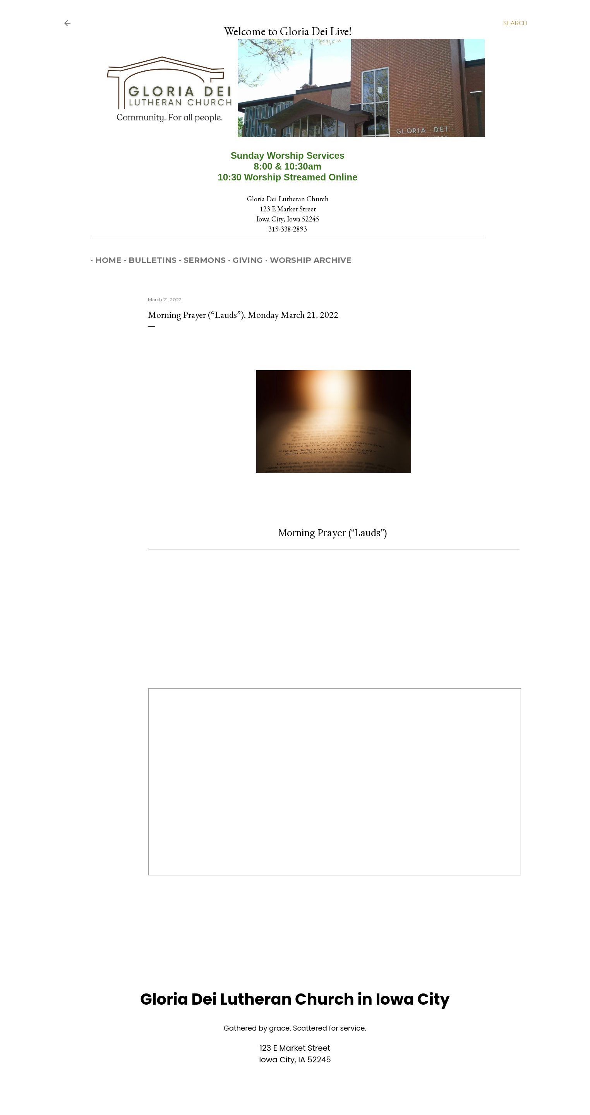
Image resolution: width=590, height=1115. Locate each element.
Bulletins (148, 260)
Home (104, 260)
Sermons (200, 260)
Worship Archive (306, 260)
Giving (243, 260)
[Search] (515, 23)
